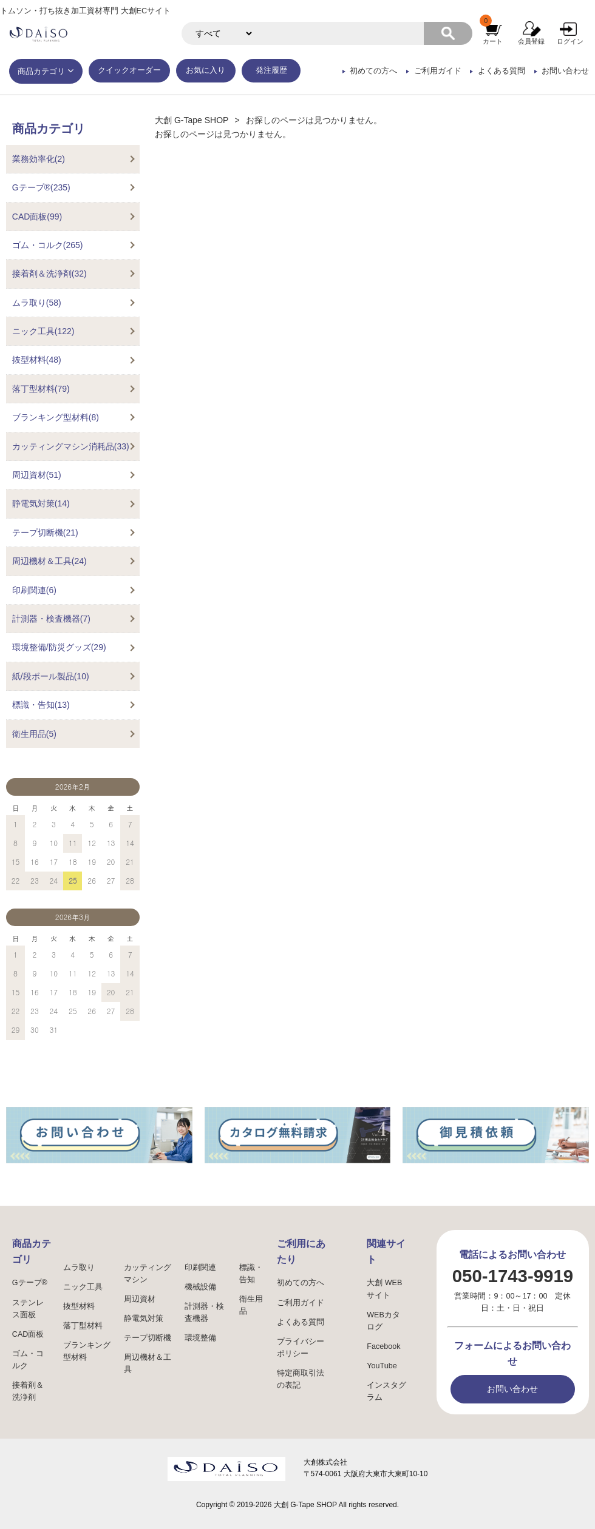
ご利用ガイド (437, 71)
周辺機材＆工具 (147, 1363)
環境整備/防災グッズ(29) (59, 647)
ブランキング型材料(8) (55, 417)
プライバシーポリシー (300, 1347)
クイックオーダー (129, 70)
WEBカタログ (383, 1321)
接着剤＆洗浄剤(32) (49, 273)
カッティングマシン (147, 1273)
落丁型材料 (83, 1326)
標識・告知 (251, 1273)
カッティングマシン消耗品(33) (70, 446)
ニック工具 (83, 1287)
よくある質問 (501, 71)
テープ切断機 (147, 1338)
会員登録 (531, 41)
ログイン (570, 41)
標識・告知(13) (41, 705)
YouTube (382, 1366)
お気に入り (205, 70)
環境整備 (200, 1338)
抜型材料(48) (36, 360)
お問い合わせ (565, 71)
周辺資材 (139, 1299)
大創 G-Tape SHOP (191, 120)
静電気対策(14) (41, 503)
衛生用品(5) (34, 734)
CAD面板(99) (37, 216)
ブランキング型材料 (86, 1351)
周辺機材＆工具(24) (49, 561)
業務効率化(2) (38, 159)
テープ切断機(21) (45, 532)
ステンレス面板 (28, 1309)
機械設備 (200, 1287)
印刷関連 (200, 1267)
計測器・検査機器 (204, 1312)
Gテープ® (29, 1283)
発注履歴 (271, 70)
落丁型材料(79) (41, 389)
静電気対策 (143, 1318)
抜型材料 (79, 1306)
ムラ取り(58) (36, 302)
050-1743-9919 (512, 1276)
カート (493, 41)
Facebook (383, 1346)
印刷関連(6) (34, 590)
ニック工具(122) (43, 331)
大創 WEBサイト (384, 1289)
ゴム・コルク (28, 1359)
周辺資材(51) (36, 475)
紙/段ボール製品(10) (50, 676)
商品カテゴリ (41, 71)
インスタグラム (386, 1391)
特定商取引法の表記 (300, 1379)
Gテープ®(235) (41, 187)
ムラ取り (79, 1267)
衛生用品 (251, 1305)
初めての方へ (373, 71)
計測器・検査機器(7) (51, 618)
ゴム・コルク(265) (47, 245)
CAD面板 (28, 1334)
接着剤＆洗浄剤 (28, 1391)
